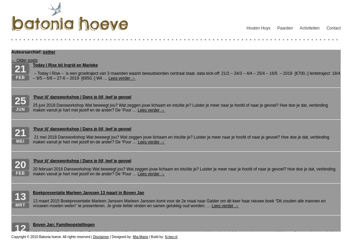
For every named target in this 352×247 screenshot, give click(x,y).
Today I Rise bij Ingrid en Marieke (65, 65)
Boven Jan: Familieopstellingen (64, 224)
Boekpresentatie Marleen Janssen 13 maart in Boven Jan (88, 192)
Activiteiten (310, 28)
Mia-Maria (140, 237)
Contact (334, 28)
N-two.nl (171, 237)
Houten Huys (258, 28)
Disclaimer (101, 237)
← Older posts (24, 60)
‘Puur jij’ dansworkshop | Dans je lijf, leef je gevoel (82, 97)
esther (49, 52)
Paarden (285, 28)
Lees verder (122, 78)
